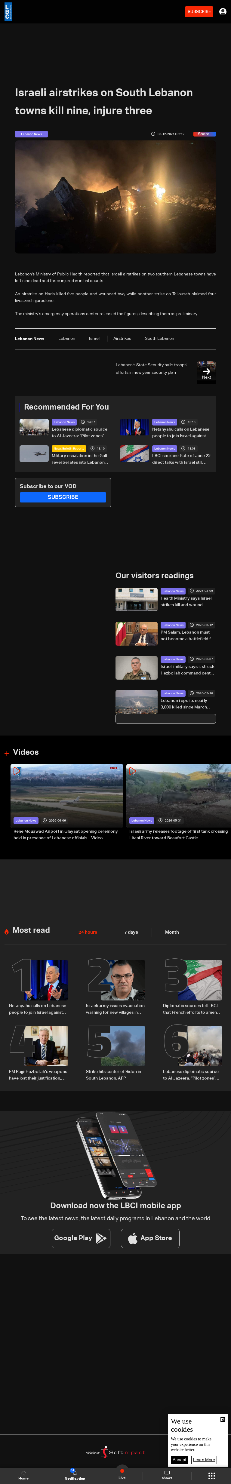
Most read (31, 930)
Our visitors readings (155, 576)
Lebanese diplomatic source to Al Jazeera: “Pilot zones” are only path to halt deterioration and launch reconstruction (79, 433)
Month (169, 932)
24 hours (87, 932)
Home (24, 1476)
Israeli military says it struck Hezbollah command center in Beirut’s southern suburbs (188, 670)
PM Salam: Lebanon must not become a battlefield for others (188, 636)
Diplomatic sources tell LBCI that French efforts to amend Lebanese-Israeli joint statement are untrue (191, 1009)
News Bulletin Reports (69, 448)
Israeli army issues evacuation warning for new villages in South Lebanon (115, 1009)
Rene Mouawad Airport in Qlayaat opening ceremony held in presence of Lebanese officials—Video (66, 834)
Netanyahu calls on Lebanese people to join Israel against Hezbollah (180, 433)
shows (167, 1475)
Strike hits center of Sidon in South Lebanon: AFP (113, 1074)
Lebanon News (64, 422)
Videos (26, 752)
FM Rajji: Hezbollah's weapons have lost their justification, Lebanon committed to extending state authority (38, 1075)
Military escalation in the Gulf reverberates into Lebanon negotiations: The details (79, 460)
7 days (129, 932)
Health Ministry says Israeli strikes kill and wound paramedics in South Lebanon (186, 602)
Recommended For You (66, 407)
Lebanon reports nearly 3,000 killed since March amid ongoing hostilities (184, 705)
